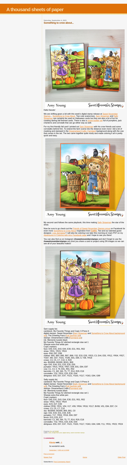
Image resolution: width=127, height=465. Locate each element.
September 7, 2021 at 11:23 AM (59, 450)
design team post (57, 432)
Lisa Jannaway (58, 233)
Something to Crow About (64, 116)
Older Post (121, 457)
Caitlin (94, 231)
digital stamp (66, 432)
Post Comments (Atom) (62, 462)
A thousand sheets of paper (34, 9)
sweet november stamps (78, 432)
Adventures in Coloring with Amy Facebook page (65, 235)
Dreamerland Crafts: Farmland (82, 131)
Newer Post (48, 457)
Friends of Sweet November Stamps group (91, 228)
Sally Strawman (104, 222)
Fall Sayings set (73, 335)
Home (85, 457)
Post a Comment (49, 454)
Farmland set (75, 338)
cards (49, 432)
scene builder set (95, 121)
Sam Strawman (102, 116)
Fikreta (52, 442)
